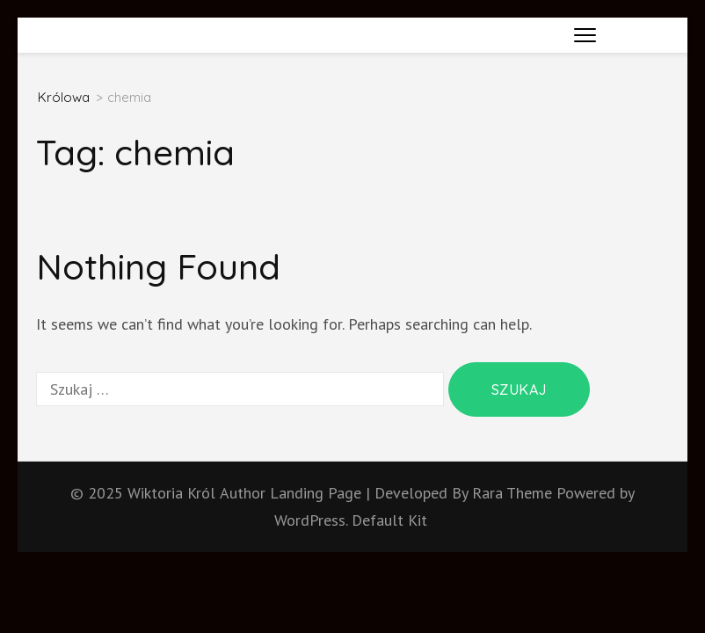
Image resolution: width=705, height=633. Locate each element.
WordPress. (310, 520)
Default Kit (389, 520)
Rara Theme (514, 493)
